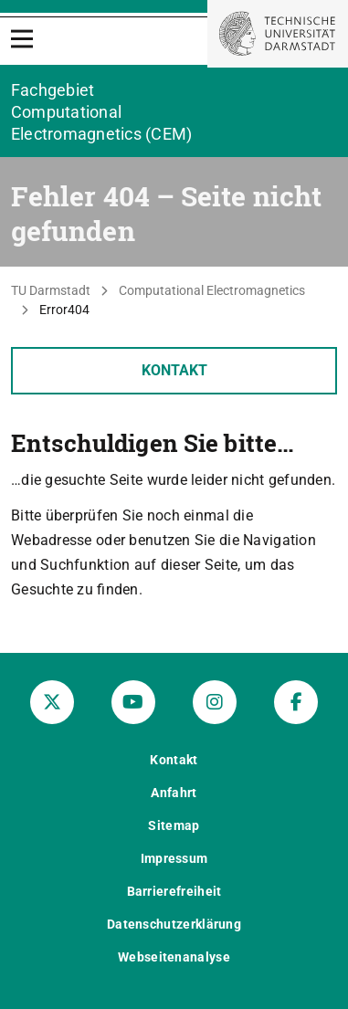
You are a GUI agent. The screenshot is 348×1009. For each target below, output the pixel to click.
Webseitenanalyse (174, 957)
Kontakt (174, 370)
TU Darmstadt (50, 290)
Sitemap (173, 825)
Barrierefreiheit (174, 891)
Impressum (174, 858)
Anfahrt (173, 792)
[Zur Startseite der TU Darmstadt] (277, 34)
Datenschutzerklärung (174, 924)
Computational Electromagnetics (212, 290)
